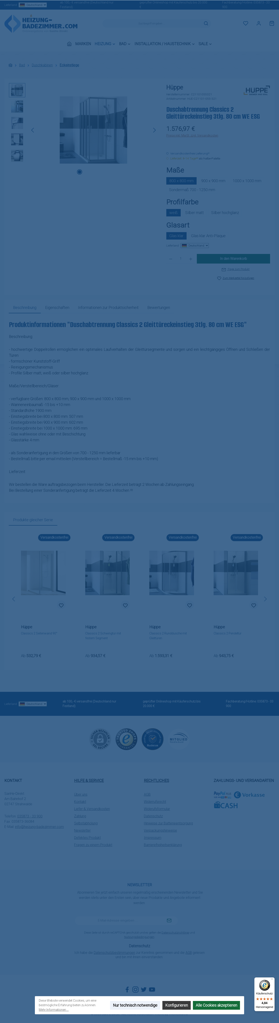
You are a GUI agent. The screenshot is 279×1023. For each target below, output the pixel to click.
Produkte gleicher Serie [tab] (33, 519)
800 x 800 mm (181, 180)
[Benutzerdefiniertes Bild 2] (152, 739)
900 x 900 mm (213, 180)
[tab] (25, 307)
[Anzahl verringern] (170, 259)
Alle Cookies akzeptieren (216, 1005)
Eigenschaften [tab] (57, 307)
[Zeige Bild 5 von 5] (107, 172)
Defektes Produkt (87, 838)
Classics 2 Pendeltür (228, 633)
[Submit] (169, 920)
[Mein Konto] (258, 24)
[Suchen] (206, 23)
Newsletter (82, 830)
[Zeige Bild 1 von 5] (79, 172)
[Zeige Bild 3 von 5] (93, 172)
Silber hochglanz (225, 212)
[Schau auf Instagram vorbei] (135, 989)
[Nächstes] (154, 130)
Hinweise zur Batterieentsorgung (168, 823)
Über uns (80, 794)
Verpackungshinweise (160, 830)
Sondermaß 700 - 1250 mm (192, 189)
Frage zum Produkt (236, 269)
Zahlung (80, 816)
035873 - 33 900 (30, 816)
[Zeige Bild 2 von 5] (86, 172)
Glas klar (176, 235)
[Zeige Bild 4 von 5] (100, 172)
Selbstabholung (86, 823)
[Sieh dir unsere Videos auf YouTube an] (152, 989)
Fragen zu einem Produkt (93, 845)
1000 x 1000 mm (247, 180)
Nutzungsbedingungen (139, 937)
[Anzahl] (181, 259)
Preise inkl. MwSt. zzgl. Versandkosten (192, 135)
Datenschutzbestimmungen (114, 953)
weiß (173, 212)
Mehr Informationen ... (54, 1009)
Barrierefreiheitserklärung (163, 845)
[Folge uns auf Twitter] (144, 989)
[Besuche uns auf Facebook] (127, 989)
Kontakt (80, 802)
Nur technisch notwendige (135, 1005)
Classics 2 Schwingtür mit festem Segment (103, 636)
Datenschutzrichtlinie (175, 932)
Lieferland (25, 4)
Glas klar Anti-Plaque (208, 235)
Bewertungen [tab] (158, 307)
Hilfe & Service (89, 780)
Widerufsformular (157, 809)
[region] (83, 130)
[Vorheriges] (33, 130)
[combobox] (151, 23)
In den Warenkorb (233, 259)
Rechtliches (156, 780)
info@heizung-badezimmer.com (39, 827)
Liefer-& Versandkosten (92, 809)
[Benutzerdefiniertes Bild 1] (126, 739)
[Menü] (272, 980)
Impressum (152, 838)
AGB (147, 794)
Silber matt (194, 212)
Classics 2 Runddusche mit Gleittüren (168, 636)
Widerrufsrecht (155, 802)
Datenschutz (153, 816)
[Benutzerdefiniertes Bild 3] (179, 739)
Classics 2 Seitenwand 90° (39, 633)
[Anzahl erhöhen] (190, 259)
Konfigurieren (176, 1005)
